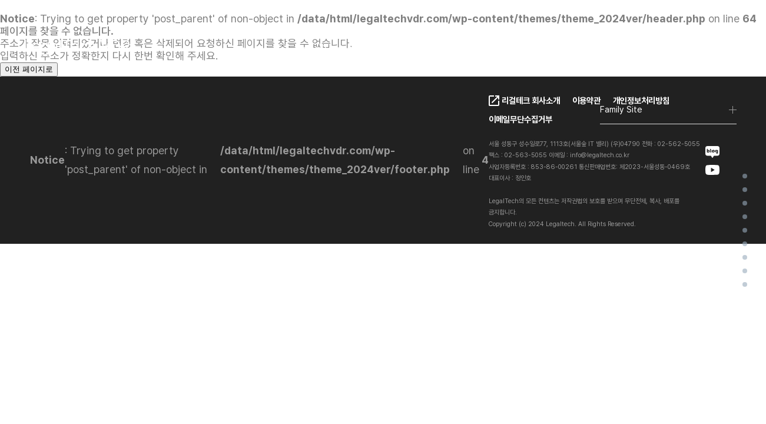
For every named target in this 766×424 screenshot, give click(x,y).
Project (744, 257)
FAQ (512, 49)
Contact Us (573, 49)
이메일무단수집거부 (520, 119)
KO (645, 50)
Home (744, 176)
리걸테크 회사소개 (531, 100)
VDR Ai (744, 230)
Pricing (462, 49)
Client (407, 49)
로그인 (721, 50)
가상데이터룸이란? (744, 189)
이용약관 (586, 100)
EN (671, 50)
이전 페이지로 (29, 69)
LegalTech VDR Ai (744, 216)
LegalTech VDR (332, 49)
